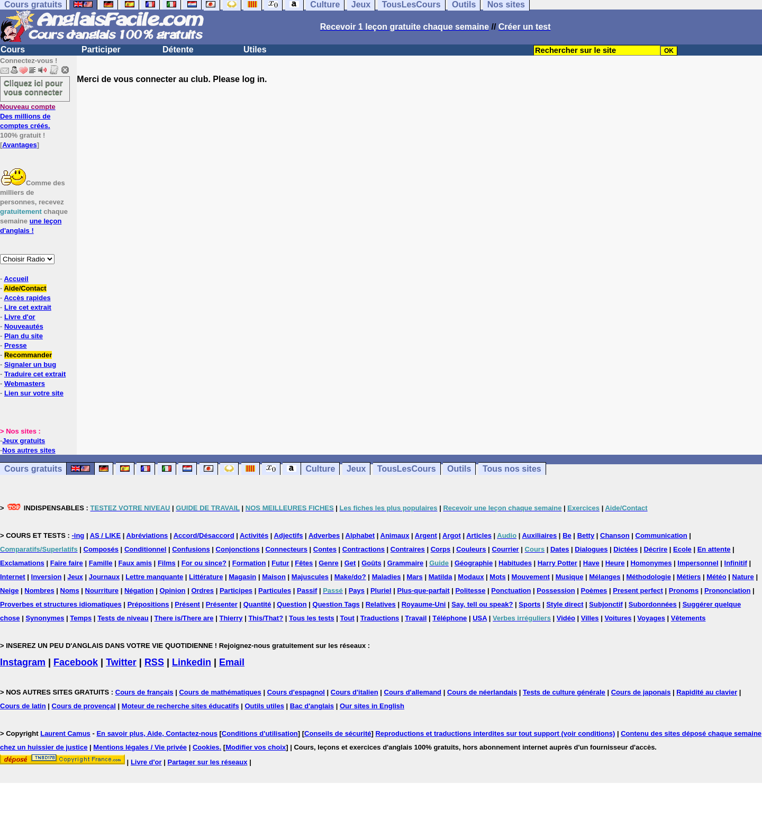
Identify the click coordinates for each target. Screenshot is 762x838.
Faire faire (66, 563)
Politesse (470, 590)
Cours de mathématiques (220, 692)
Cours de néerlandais (482, 692)
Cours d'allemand (413, 692)
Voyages (651, 618)
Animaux (395, 535)
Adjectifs (288, 535)
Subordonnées (653, 604)
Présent (187, 604)
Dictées (625, 549)
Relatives (381, 604)
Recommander (28, 355)
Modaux (471, 577)
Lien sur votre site (34, 393)
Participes (236, 590)
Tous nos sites (512, 468)
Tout (347, 618)
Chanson (615, 535)
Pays (357, 590)
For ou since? (204, 563)
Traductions (380, 618)
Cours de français (144, 692)
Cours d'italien (354, 692)
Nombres (39, 590)
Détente (178, 49)
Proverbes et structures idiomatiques (61, 604)
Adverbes (324, 535)
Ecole (682, 549)
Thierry (230, 618)
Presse (15, 345)
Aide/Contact (25, 288)
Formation (249, 563)
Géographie (474, 563)
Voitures (617, 618)
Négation (139, 590)
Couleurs (471, 549)
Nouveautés (23, 326)
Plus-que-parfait (423, 590)
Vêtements (688, 618)
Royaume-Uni (424, 604)
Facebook (75, 662)
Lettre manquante (154, 577)
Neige (9, 590)
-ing (77, 535)
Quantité (257, 604)
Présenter (222, 604)
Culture (320, 468)
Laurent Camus (65, 733)
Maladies (386, 577)
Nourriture (102, 590)
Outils (459, 468)
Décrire (655, 549)
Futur (280, 563)
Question (291, 604)
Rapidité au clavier (706, 692)
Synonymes (44, 618)
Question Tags (336, 604)
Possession (556, 590)
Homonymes (651, 563)
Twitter (121, 662)
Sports (529, 604)
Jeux (356, 468)
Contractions (363, 549)
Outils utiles (264, 706)
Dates (559, 549)
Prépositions (148, 604)
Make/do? (350, 577)
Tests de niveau (123, 618)
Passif (307, 590)
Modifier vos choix (255, 747)
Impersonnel (697, 563)
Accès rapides (27, 298)
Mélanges (604, 577)
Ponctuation (511, 590)
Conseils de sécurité (337, 733)
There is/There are (184, 618)
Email (231, 662)
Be (567, 535)
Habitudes (515, 563)
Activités (254, 535)
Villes (590, 618)
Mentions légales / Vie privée (140, 747)
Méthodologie (648, 577)
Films (167, 563)
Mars (414, 577)
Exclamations (22, 563)
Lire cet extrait (27, 307)
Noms (69, 590)
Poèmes (593, 590)
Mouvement (531, 577)
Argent (426, 535)
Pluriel (381, 590)
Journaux (104, 577)
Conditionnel (145, 549)
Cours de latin (23, 706)
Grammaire (405, 563)
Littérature (206, 577)
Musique (570, 577)
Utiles (255, 49)
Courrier (505, 549)
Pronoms (683, 590)
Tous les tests (311, 618)
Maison (274, 577)
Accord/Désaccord (204, 535)
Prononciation (727, 590)
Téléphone (449, 618)
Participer (101, 49)
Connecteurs (286, 549)
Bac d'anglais (312, 706)
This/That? (265, 618)
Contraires (408, 549)
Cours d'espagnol (296, 692)
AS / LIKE (105, 535)
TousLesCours (406, 468)
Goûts (371, 563)
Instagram (23, 662)
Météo (716, 577)
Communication (661, 535)
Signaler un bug (30, 364)
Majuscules (310, 577)
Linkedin (191, 662)
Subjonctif (606, 604)
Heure (615, 563)
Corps (441, 549)
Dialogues (591, 549)
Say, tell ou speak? (482, 604)
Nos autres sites (28, 450)
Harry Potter (557, 563)
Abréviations (147, 535)
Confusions (191, 549)
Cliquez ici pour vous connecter (33, 87)
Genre (329, 563)
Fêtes (304, 563)
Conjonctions (238, 549)
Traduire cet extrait (35, 374)
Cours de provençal (84, 706)
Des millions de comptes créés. (28, 116)
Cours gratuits (33, 468)
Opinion (172, 590)
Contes (325, 549)
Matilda (440, 577)
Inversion (46, 577)
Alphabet (360, 535)
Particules (274, 590)
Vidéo (566, 618)
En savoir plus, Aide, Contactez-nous (156, 733)
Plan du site (23, 336)
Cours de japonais (641, 692)
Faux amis (135, 563)
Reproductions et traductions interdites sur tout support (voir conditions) (495, 733)
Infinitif (735, 563)
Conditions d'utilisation (260, 733)
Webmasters (24, 384)
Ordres (202, 590)
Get (350, 563)
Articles (479, 535)
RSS (154, 662)
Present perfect (638, 590)
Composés (101, 549)
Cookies (206, 747)
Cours (13, 49)
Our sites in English (372, 706)
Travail (416, 618)
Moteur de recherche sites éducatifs (180, 706)
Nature (743, 577)
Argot (451, 535)
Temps (81, 618)
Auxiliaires (539, 535)
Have (591, 563)
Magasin (242, 577)
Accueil (16, 279)
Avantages (19, 145)
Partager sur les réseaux (207, 762)
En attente (714, 549)
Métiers (689, 577)
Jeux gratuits (23, 441)
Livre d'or (19, 317)
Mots (497, 577)
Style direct (564, 604)
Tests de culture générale (564, 692)
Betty (586, 535)
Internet (12, 577)
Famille (101, 563)
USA (480, 618)
